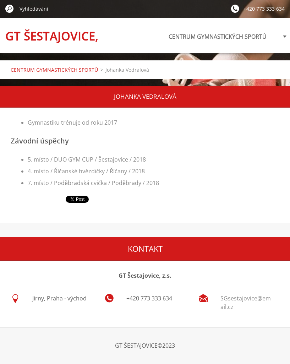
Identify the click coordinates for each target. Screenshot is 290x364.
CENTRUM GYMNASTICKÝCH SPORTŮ (218, 36)
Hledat (9, 8)
